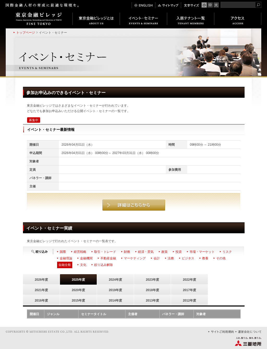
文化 (83, 265)
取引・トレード (105, 252)
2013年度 (152, 300)
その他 (221, 258)
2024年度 (115, 279)
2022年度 (189, 279)
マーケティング (135, 258)
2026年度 (41, 279)
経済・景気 (146, 252)
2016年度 (41, 300)
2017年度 (189, 290)
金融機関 (86, 258)
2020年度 (78, 290)
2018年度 (152, 290)
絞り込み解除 (103, 265)
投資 (178, 252)
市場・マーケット (202, 252)
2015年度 (78, 300)
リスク (227, 252)
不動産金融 (108, 258)
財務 (127, 252)
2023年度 (152, 279)
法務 (171, 258)
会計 (157, 258)
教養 (205, 258)
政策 (164, 252)
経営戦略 (80, 252)
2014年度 (115, 300)
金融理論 (66, 258)
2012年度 (189, 300)
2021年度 (41, 290)
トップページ (25, 32)
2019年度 (115, 290)
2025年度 (78, 279)
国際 (63, 252)
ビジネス (188, 258)
